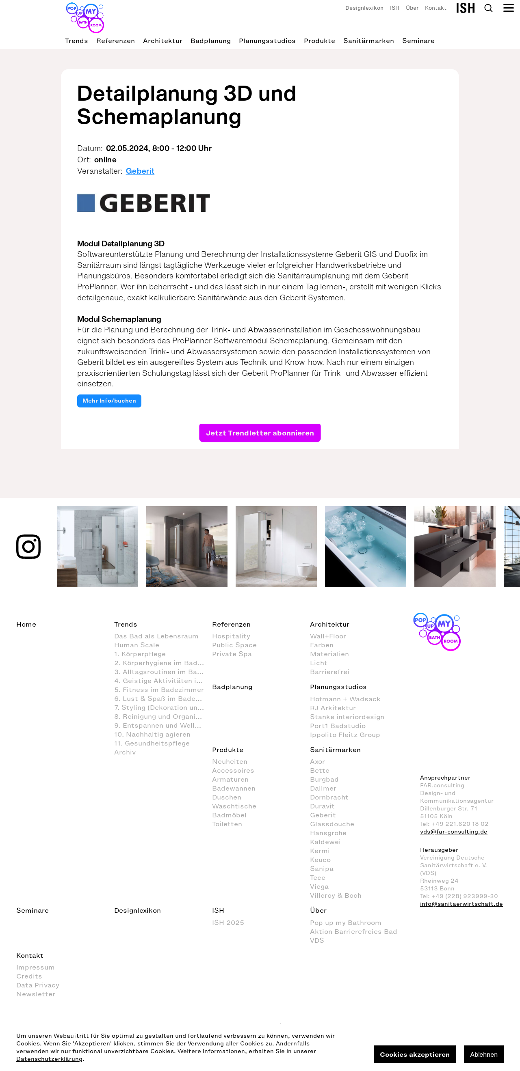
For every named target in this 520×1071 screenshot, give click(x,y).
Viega (319, 886)
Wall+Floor (328, 635)
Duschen (226, 797)
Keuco (320, 859)
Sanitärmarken (368, 40)
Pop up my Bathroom (345, 922)
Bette (319, 770)
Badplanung (211, 40)
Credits (29, 976)
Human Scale (136, 644)
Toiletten (227, 823)
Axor (317, 761)
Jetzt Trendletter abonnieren (260, 432)
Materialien (329, 653)
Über (412, 7)
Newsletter (35, 993)
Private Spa (232, 653)
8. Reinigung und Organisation (163, 716)
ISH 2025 (228, 922)
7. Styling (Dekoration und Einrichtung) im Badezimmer (163, 707)
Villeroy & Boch (336, 895)
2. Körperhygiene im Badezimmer (163, 662)
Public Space (234, 644)
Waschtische (234, 806)
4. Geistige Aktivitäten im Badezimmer (163, 680)
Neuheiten (229, 761)
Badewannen (234, 788)
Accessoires (233, 770)
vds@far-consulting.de (454, 832)
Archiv (125, 752)
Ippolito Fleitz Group (345, 734)
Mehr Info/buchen (109, 401)
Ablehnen (484, 1054)
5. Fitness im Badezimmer (159, 689)
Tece (317, 877)
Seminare (418, 40)
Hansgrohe (328, 832)
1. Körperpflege (140, 653)
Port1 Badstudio (338, 725)
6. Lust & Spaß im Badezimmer (163, 698)
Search (488, 8)
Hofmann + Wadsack (345, 698)
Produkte (319, 40)
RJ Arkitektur (333, 707)
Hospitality (231, 635)
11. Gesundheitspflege (152, 743)
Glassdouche (332, 823)
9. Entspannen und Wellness (162, 725)
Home (26, 624)
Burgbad (324, 779)
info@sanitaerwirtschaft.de (461, 904)
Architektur (162, 40)
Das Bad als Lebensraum (156, 635)
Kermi (320, 850)
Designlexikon (364, 7)
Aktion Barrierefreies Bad (353, 931)
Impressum (35, 967)
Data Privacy (37, 984)
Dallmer (323, 788)
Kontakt (435, 7)
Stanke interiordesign (347, 716)
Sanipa (322, 868)
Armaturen (230, 779)
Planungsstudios (267, 40)
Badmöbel (229, 814)
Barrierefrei (329, 671)
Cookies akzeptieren (415, 1054)
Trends (76, 40)
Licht (318, 662)
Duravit (322, 806)
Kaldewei (325, 841)
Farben (322, 644)
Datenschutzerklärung (49, 1059)
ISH (394, 7)
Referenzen (115, 40)
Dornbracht (329, 797)
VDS (317, 940)
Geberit (140, 171)
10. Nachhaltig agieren (152, 734)
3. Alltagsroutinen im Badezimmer (163, 671)
